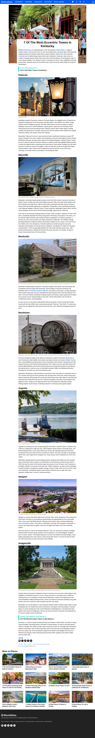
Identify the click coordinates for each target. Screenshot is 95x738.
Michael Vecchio (21, 646)
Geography (38, 2)
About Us (22, 721)
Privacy (12, 721)
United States (60, 50)
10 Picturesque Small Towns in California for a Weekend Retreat (82, 687)
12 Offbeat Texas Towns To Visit (59, 685)
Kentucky (27, 50)
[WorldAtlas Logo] (7, 2)
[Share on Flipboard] (19, 641)
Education (48, 2)
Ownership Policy (48, 721)
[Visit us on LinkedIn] (14, 725)
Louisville (21, 56)
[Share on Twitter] (25, 641)
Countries (28, 2)
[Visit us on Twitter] (8, 725)
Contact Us (7, 721)
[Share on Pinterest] (28, 641)
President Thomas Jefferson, (39, 290)
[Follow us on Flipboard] (2, 725)
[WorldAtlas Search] (93, 2)
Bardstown (69, 358)
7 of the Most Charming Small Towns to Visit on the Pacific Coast (12, 687)
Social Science (59, 2)
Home (2, 721)
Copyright (17, 721)
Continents (19, 2)
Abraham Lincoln (37, 595)
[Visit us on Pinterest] (11, 725)
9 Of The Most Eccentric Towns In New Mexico (36, 619)
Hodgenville (22, 593)
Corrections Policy (39, 721)
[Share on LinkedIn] (31, 641)
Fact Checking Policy (29, 721)
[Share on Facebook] (22, 641)
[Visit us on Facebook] (5, 725)
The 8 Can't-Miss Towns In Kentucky (33, 70)
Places (34, 646)
